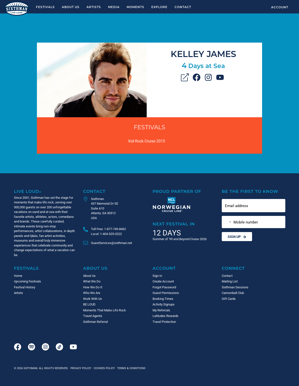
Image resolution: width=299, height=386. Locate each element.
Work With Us (92, 298)
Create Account (163, 281)
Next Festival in (174, 224)
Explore (159, 7)
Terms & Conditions (130, 368)
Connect (233, 268)
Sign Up (237, 236)
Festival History (24, 287)
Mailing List (230, 281)
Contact (183, 7)
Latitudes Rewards (165, 316)
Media (114, 7)
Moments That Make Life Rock (104, 310)
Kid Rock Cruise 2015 (146, 140)
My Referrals (161, 310)
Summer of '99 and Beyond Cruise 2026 (180, 239)
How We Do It (92, 287)
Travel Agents (92, 316)
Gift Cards (229, 298)
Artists (94, 7)
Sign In (157, 275)
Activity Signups (164, 304)
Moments (135, 7)
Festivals (45, 7)
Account (279, 7)
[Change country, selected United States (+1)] (227, 222)
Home (18, 275)
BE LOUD (89, 304)
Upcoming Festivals (27, 281)
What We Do (91, 281)
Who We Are (91, 293)
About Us (70, 7)
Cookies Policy (103, 368)
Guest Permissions (166, 293)
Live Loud (27, 191)
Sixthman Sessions (235, 287)
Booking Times (163, 298)
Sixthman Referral (95, 321)
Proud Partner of (177, 191)
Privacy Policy (80, 368)
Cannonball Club (233, 293)
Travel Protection (164, 321)
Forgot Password (164, 287)
